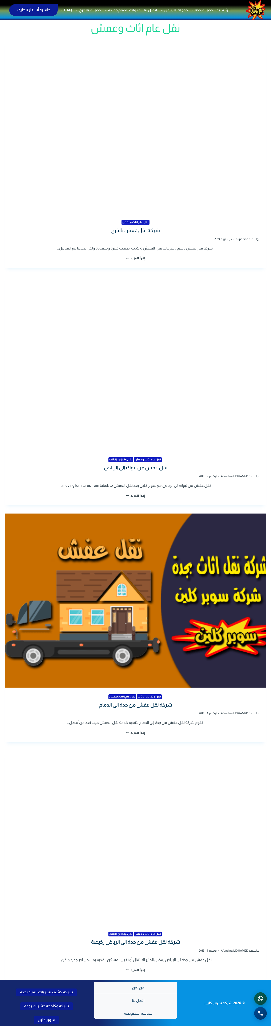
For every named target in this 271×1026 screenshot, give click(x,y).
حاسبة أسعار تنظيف (33, 10)
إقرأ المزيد (135, 258)
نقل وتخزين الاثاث (120, 459)
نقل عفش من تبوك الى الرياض (135, 467)
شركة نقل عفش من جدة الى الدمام (135, 705)
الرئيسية (223, 10)
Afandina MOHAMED (234, 476)
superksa (242, 239)
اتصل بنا (150, 10)
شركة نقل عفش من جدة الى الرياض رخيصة (135, 942)
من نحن (138, 988)
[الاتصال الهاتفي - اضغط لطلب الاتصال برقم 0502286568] (260, 1013)
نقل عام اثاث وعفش (135, 222)
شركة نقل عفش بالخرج (135, 230)
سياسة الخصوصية (138, 1013)
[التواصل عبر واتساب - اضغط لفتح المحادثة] (260, 998)
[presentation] (135, 126)
